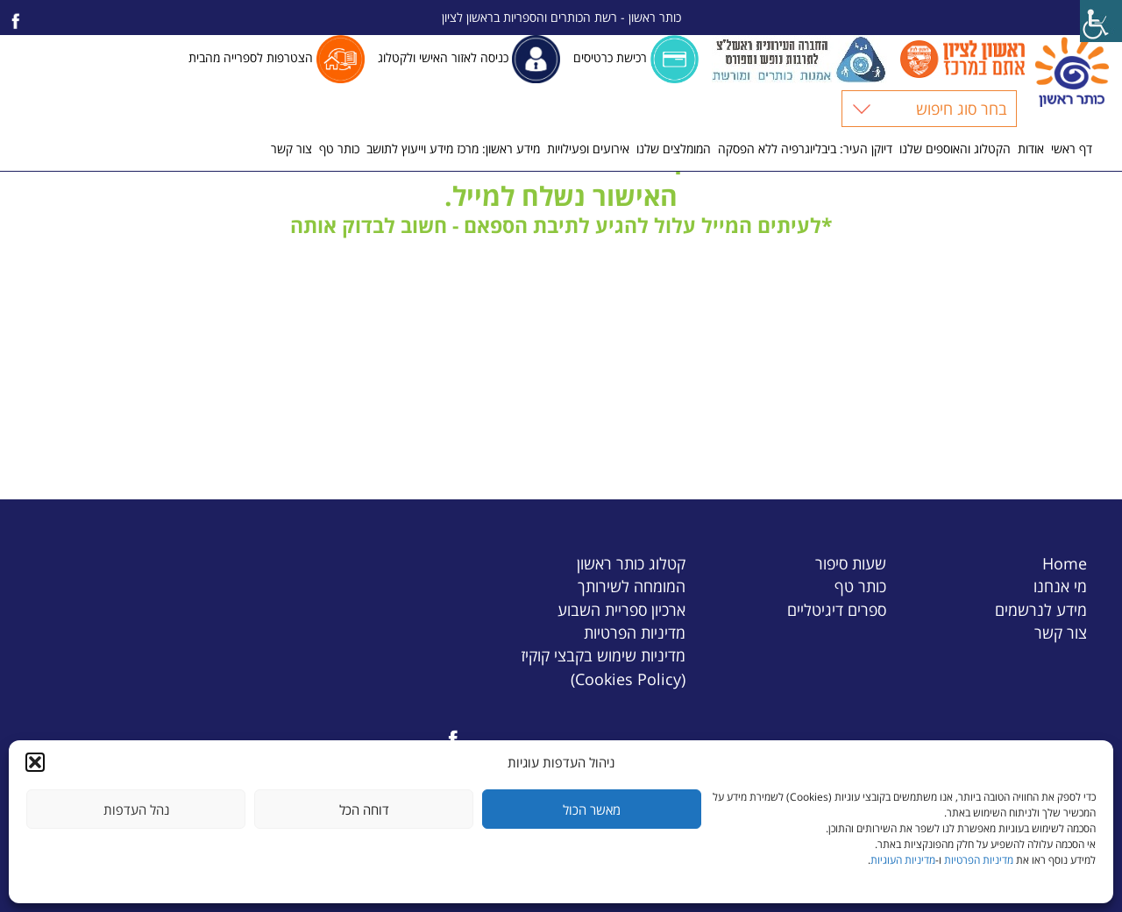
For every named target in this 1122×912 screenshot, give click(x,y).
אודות (1031, 148)
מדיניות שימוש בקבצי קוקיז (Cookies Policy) (603, 666)
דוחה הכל (364, 809)
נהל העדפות (136, 809)
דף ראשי (1071, 148)
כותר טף (339, 148)
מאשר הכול (592, 809)
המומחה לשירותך (631, 586)
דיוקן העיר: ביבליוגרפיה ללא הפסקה (805, 148)
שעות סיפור (850, 563)
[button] (35, 762)
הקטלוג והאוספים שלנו (955, 148)
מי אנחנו (1060, 586)
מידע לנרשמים (1041, 609)
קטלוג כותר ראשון (631, 563)
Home (1064, 563)
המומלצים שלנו (673, 148)
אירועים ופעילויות (588, 148)
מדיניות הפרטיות (978, 859)
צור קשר (291, 148)
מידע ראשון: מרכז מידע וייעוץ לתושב (453, 148)
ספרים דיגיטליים (836, 609)
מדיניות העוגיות (902, 859)
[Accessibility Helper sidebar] (1101, 21)
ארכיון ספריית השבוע (621, 609)
